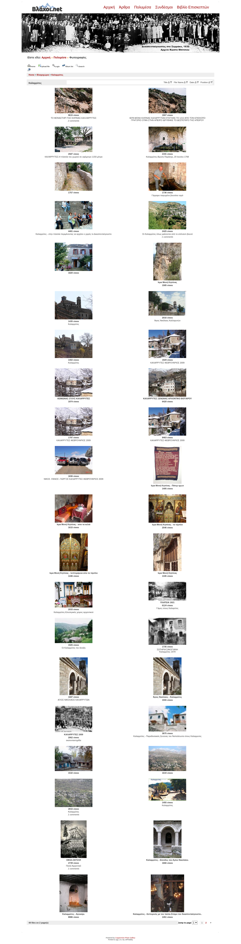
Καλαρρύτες (57, 75)
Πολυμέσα (142, 7)
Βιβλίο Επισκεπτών (192, 7)
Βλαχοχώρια (43, 75)
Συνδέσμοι (164, 7)
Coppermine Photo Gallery (125, 938)
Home (31, 75)
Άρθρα (124, 7)
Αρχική (109, 7)
